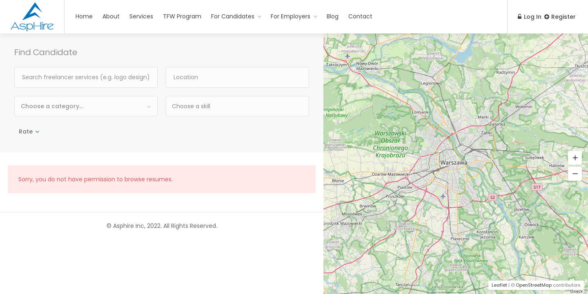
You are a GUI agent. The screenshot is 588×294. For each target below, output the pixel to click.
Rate (26, 131)
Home (84, 16)
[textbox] (227, 106)
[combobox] (86, 106)
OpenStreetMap (534, 285)
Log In (526, 17)
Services (141, 16)
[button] (575, 158)
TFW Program (182, 16)
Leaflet (499, 285)
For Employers (290, 16)
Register (560, 17)
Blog (333, 16)
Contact (360, 16)
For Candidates (232, 16)
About (111, 16)
